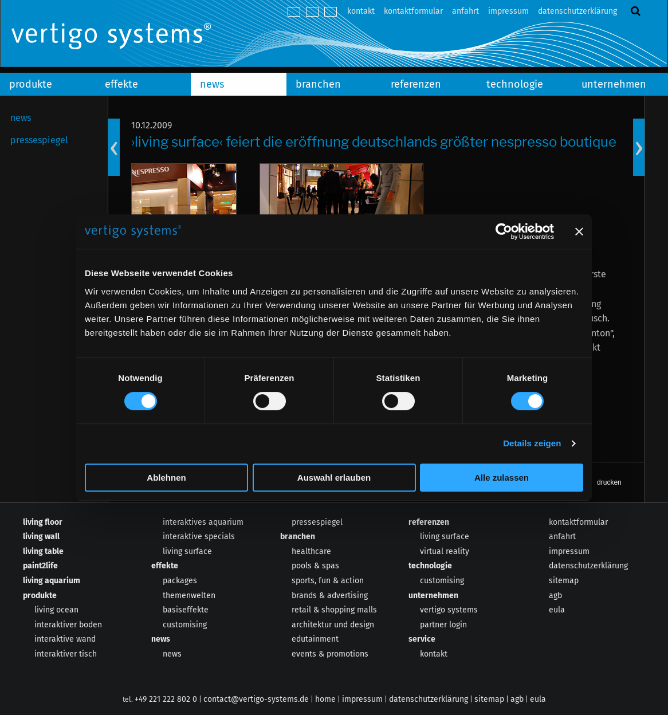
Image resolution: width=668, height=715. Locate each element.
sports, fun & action (328, 581)
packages (180, 581)
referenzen (416, 84)
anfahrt (465, 11)
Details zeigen (532, 443)
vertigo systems (449, 610)
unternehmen (433, 595)
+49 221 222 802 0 (166, 699)
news (212, 84)
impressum (508, 11)
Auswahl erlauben (334, 477)
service (421, 639)
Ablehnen (166, 477)
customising (185, 625)
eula (557, 610)
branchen (318, 84)
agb (555, 595)
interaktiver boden (68, 625)
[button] (600, 482)
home (325, 699)
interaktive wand (65, 639)
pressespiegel (39, 140)
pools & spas (315, 566)
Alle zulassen (501, 477)
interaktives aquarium (203, 522)
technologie (514, 84)
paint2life (40, 566)
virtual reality (444, 551)
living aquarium (51, 581)
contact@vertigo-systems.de (256, 699)
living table (43, 551)
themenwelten (189, 595)
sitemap (564, 581)
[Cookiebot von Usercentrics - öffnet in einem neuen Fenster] (504, 231)
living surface (187, 551)
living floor (42, 522)
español (330, 11)
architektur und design (333, 625)
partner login (443, 625)
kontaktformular (413, 11)
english (312, 11)
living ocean (56, 610)
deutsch (294, 11)
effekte (121, 84)
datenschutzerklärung (577, 11)
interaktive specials (199, 536)
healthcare (311, 551)
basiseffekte (186, 610)
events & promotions (330, 654)
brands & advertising (330, 595)
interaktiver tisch (65, 654)
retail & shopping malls (334, 610)
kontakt (361, 11)
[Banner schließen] (579, 231)
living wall (41, 536)
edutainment (315, 639)
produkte (30, 84)
